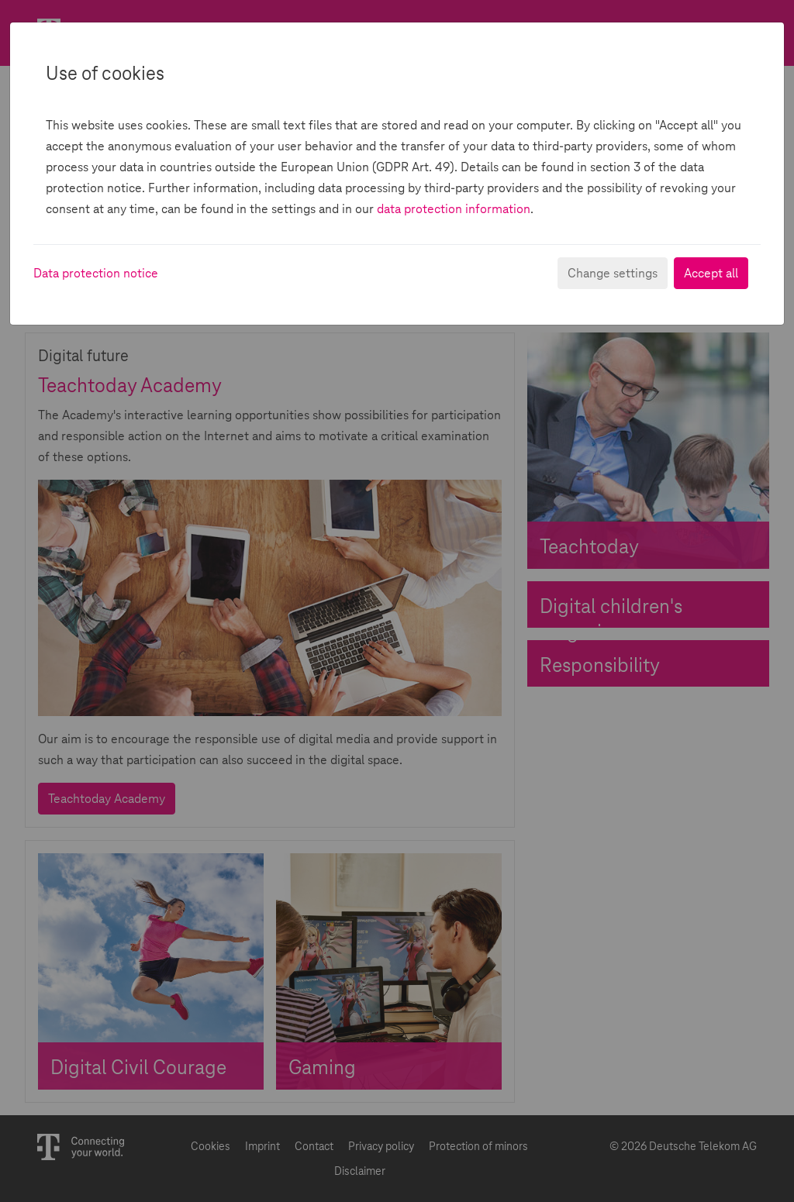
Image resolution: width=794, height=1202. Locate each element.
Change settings (613, 273)
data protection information (453, 209)
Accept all (711, 273)
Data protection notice (95, 273)
